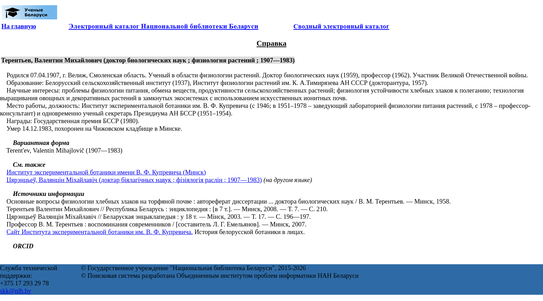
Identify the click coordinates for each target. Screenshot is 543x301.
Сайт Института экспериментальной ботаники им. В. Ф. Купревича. (100, 231)
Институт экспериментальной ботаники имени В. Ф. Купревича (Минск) (106, 172)
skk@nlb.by (15, 290)
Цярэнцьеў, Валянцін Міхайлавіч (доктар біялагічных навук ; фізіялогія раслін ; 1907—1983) (134, 179)
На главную (18, 26)
